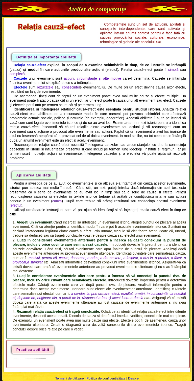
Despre (133, 378)
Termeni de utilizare (70, 378)
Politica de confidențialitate (106, 378)
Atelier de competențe (97, 9)
